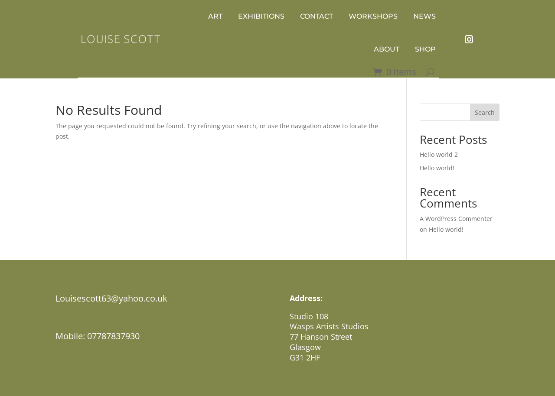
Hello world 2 (439, 154)
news (424, 16)
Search (485, 112)
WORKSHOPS (373, 16)
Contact (316, 16)
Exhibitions (261, 16)
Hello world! (437, 168)
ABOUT (386, 49)
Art (215, 16)
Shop (425, 49)
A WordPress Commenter (456, 218)
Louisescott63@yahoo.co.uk (111, 298)
